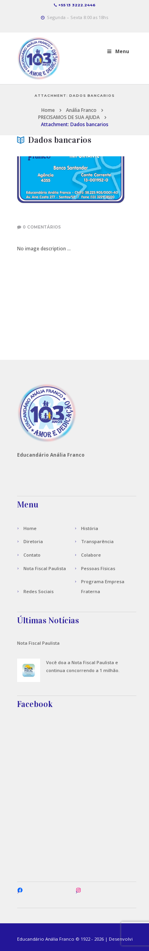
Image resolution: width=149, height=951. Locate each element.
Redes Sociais (38, 591)
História (89, 528)
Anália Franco (81, 110)
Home (48, 110)
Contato (32, 555)
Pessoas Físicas (98, 568)
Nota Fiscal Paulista (44, 568)
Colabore (91, 555)
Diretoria (33, 541)
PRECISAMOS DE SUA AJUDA (69, 117)
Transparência (97, 541)
